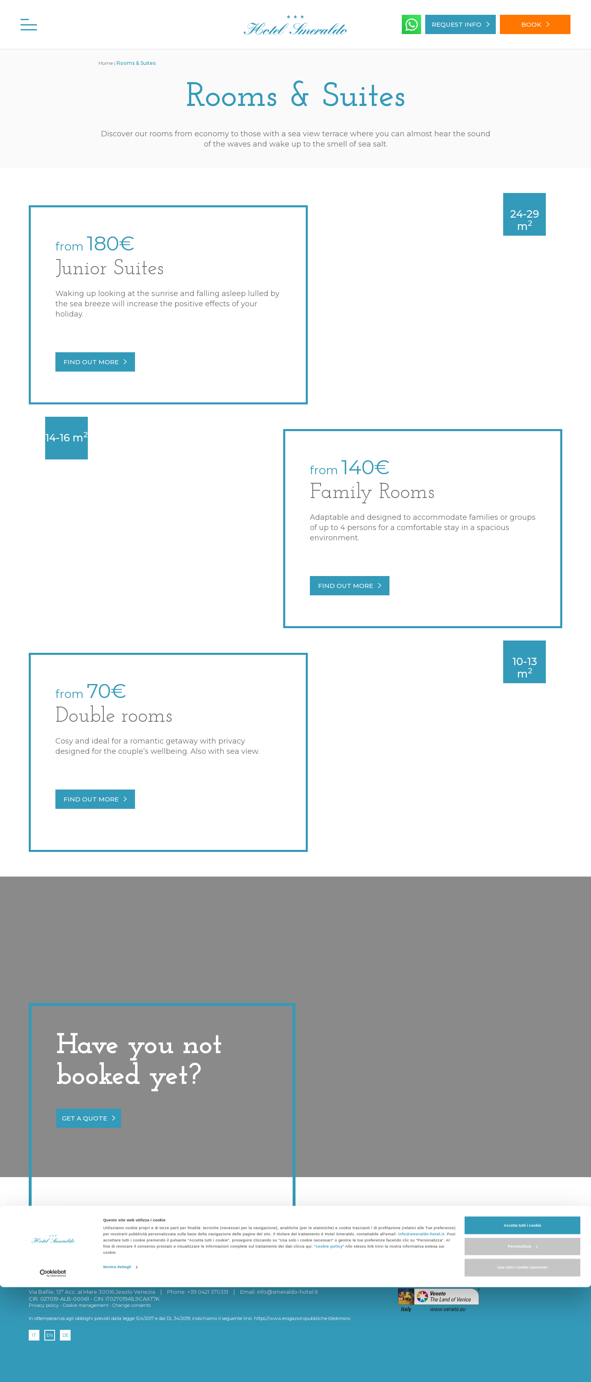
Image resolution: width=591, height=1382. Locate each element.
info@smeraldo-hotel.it (421, 1329)
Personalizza (523, 1341)
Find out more (95, 362)
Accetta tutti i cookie (522, 1320)
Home (105, 63)
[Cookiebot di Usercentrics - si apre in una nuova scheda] (53, 1368)
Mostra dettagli (117, 1362)
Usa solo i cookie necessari (522, 1363)
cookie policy (329, 1342)
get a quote (88, 1118)
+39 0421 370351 (207, 1291)
